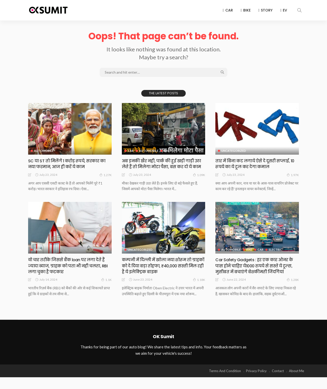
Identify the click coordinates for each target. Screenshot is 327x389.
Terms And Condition (225, 383)
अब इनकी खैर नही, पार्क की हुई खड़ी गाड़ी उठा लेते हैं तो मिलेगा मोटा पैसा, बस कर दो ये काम (163, 166)
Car (228, 10)
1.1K (106, 285)
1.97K (293, 174)
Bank (38, 255)
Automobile (43, 150)
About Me (296, 383)
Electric (276, 255)
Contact (278, 383)
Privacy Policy (256, 383)
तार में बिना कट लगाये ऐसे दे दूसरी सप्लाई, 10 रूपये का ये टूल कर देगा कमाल (256, 163)
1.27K (105, 174)
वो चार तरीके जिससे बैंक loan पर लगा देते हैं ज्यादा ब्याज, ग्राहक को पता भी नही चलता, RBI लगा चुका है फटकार (69, 271)
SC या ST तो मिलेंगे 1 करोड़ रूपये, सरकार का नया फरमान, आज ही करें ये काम (68, 163)
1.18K (199, 285)
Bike (246, 10)
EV (283, 10)
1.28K (293, 291)
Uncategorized (233, 150)
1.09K (199, 180)
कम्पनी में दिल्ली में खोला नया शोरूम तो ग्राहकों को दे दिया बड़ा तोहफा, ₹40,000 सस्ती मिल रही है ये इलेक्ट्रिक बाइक (161, 271)
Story (265, 10)
